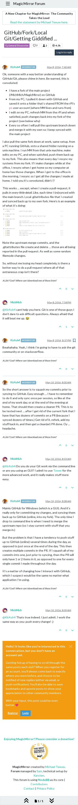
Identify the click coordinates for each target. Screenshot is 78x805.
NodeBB (44, 779)
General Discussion (16, 45)
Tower (57, 470)
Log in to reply (64, 52)
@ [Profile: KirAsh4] (9, 309)
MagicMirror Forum (29, 3)
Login (25, 713)
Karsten (38, 775)
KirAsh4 (15, 67)
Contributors (39, 784)
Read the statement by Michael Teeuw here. (39, 22)
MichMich (16, 302)
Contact (29, 788)
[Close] (71, 646)
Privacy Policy (45, 788)
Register (13, 713)
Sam (39, 771)
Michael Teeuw (55, 767)
